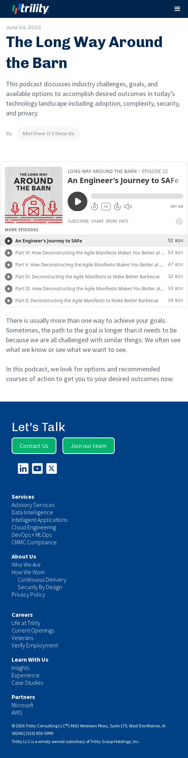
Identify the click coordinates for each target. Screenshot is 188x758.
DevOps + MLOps (32, 534)
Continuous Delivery (42, 579)
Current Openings (33, 630)
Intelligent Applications (39, 519)
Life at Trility (26, 622)
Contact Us (34, 445)
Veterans (22, 637)
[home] (37, 9)
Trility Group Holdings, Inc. (115, 741)
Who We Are (26, 564)
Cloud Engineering (34, 527)
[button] (178, 9)
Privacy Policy (28, 594)
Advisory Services (33, 504)
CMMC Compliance (34, 542)
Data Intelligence (32, 512)
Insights (20, 667)
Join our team (89, 445)
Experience (26, 675)
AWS (17, 712)
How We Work (28, 572)
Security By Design (40, 587)
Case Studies (27, 682)
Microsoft (23, 705)
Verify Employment (35, 645)
